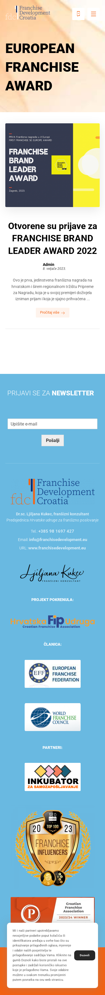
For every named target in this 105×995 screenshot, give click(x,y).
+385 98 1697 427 (56, 531)
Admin (48, 264)
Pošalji (52, 440)
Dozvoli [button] (85, 955)
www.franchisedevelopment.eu (57, 548)
